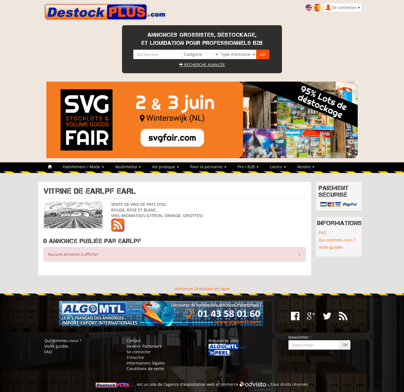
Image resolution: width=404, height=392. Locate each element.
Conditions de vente (145, 368)
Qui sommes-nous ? (337, 240)
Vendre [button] (306, 166)
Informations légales (146, 363)
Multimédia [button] (128, 166)
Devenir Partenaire (144, 346)
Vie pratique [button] (165, 166)
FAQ (322, 232)
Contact (134, 340)
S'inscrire (135, 357)
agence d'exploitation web (190, 384)
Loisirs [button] (278, 166)
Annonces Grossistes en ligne (202, 288)
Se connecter (139, 351)
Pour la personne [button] (208, 166)
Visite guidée (331, 247)
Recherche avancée (202, 64)
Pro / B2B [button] (248, 166)
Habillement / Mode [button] (83, 166)
